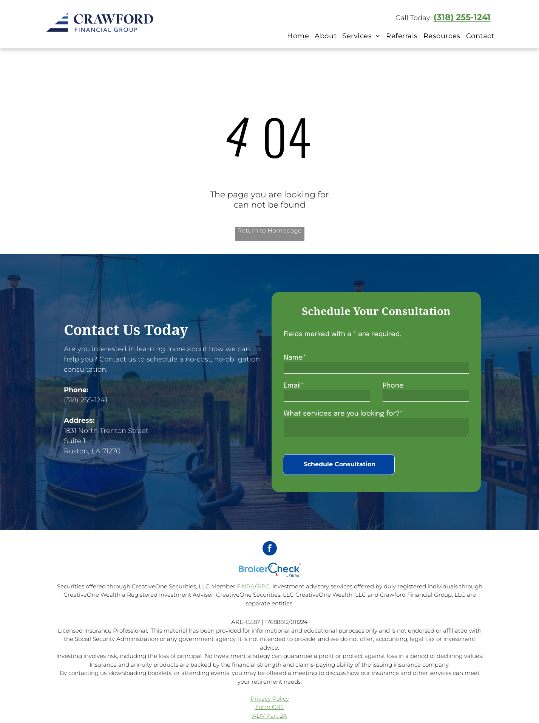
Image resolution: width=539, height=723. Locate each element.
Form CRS (269, 707)
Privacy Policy (269, 698)
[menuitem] (297, 35)
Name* (295, 357)
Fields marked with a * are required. (343, 334)
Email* (294, 385)
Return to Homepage (269, 230)
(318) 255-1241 (462, 17)
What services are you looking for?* (343, 413)
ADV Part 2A (269, 715)
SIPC (263, 586)
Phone (393, 385)
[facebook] (270, 549)
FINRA (246, 586)
